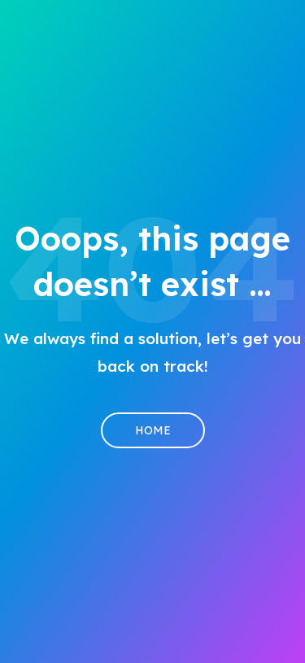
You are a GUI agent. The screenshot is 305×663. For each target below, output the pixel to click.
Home (153, 430)
